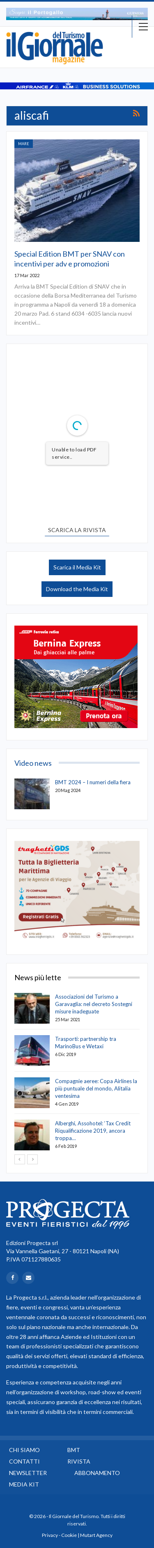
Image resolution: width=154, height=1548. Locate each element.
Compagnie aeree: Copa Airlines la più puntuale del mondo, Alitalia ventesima (96, 1088)
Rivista (78, 1461)
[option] (77, 14)
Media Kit (24, 1484)
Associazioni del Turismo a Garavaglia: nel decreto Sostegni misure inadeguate (93, 1004)
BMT (73, 1449)
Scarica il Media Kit (77, 567)
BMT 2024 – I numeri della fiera (93, 782)
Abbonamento (97, 1472)
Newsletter (28, 1472)
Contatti (24, 1461)
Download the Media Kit (77, 588)
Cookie (69, 1535)
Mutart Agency (96, 1535)
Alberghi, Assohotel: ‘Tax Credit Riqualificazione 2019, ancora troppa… (93, 1130)
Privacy (50, 1535)
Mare (23, 143)
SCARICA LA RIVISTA (77, 529)
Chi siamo (24, 1449)
